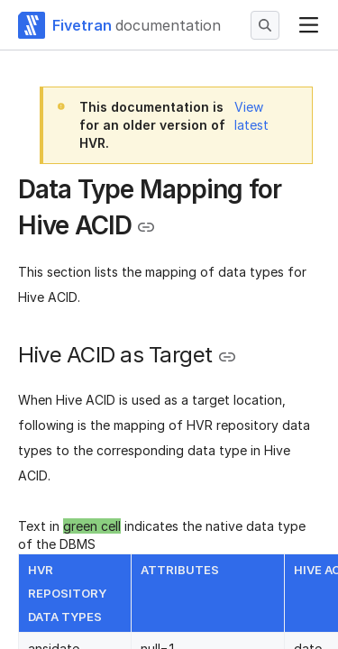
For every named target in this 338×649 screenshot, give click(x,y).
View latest (251, 116)
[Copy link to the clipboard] (146, 227)
